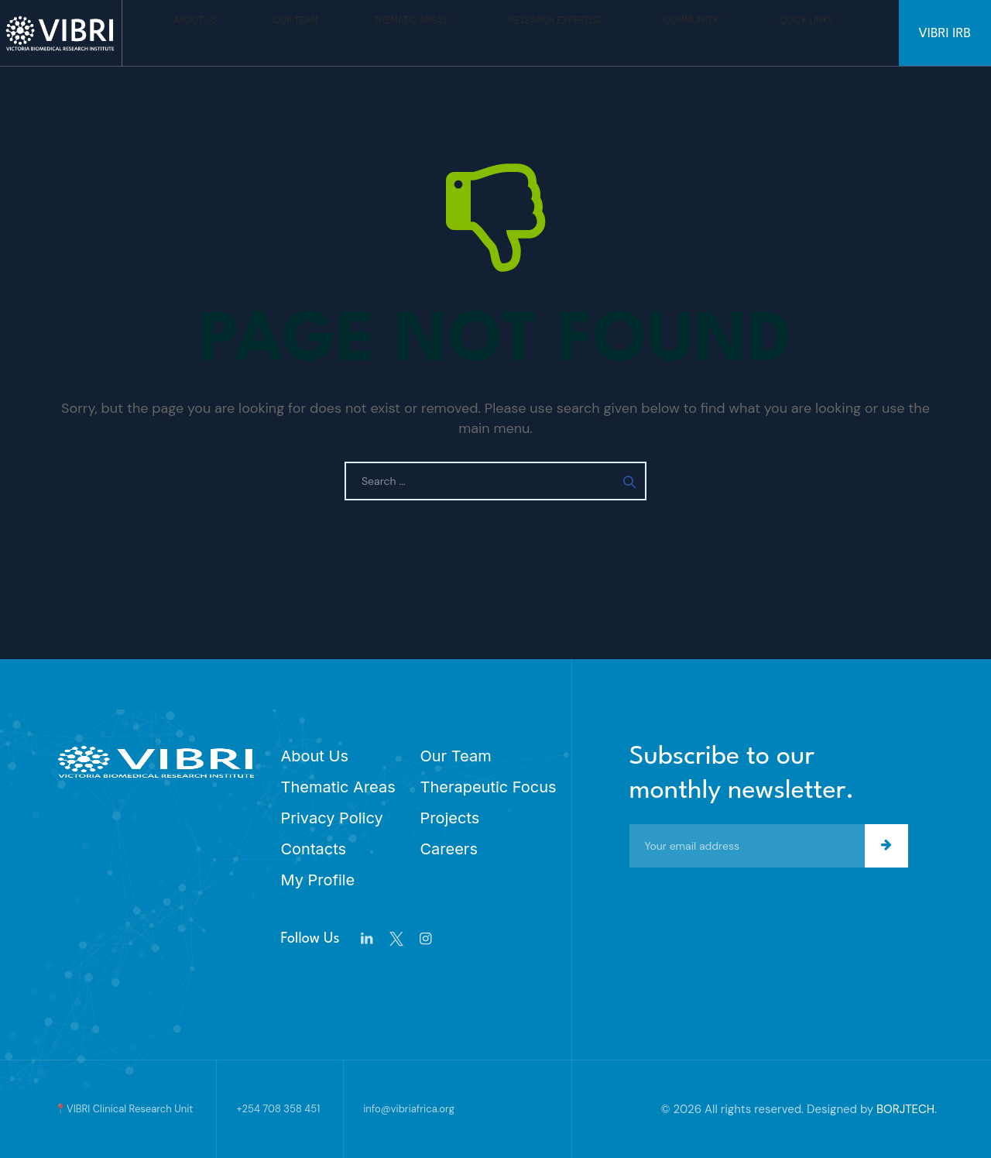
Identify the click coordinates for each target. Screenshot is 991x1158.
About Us (225, 32)
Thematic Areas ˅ (377, 32)
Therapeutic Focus (488, 787)
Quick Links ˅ (676, 32)
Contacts (314, 849)
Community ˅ (593, 32)
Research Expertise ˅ (490, 32)
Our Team (292, 32)
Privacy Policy (332, 818)
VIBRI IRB (945, 33)
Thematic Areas (338, 787)
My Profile (318, 880)
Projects (450, 818)
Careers (449, 849)
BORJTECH (905, 1109)
